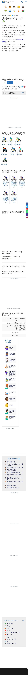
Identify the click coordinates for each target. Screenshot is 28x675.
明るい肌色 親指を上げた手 (13, 472)
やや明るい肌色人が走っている (13, 482)
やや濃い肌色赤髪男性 (12, 386)
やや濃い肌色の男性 (12, 399)
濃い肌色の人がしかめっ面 (13, 467)
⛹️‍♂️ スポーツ (8, 637)
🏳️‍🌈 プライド (8, 635)
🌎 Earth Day (15, 15)
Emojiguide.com (6, 15)
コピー (10, 82)
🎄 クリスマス (8, 624)
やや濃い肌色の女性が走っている (12, 360)
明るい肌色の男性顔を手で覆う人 (12, 411)
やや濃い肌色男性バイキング (12, 380)
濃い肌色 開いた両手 (11, 487)
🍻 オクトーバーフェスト (12, 632)
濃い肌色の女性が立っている (13, 478)
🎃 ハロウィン (8, 628)
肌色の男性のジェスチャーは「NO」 (12, 418)
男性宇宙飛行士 (10, 470)
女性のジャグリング (12, 347)
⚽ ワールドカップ (10, 643)
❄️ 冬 (6, 641)
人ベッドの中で (12, 392)
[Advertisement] (14, 671)
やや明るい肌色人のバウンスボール (12, 366)
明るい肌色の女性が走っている (13, 475)
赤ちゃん (11, 405)
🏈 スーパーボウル (10, 639)
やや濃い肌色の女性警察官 (12, 354)
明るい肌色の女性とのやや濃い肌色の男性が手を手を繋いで (12, 373)
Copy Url (22, 93)
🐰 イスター (8, 626)
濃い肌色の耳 (9, 462)
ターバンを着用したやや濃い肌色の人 (13, 464)
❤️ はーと (7, 630)
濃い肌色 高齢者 (10, 485)
